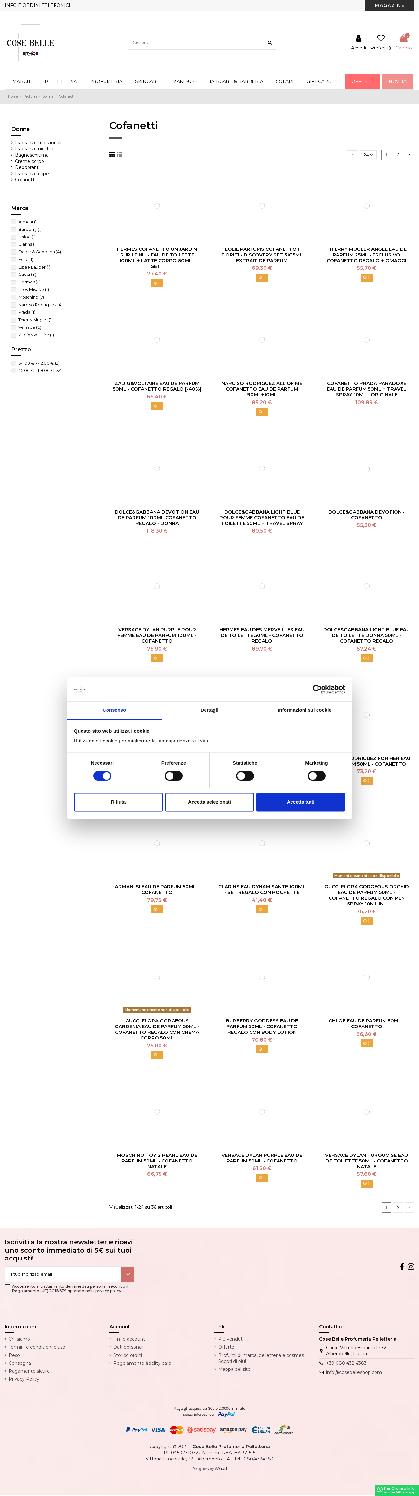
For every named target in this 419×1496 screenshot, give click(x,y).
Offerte (226, 1348)
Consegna (20, 1364)
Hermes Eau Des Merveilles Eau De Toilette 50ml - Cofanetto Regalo (261, 635)
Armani (28, 221)
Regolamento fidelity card (142, 1364)
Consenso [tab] (114, 710)
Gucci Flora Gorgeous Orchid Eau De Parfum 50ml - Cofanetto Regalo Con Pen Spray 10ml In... (366, 895)
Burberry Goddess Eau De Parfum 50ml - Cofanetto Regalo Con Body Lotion (262, 1026)
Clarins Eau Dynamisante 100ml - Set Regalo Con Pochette (261, 889)
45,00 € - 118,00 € (40, 370)
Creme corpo (29, 161)
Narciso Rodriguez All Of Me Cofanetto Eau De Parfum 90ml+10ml (261, 389)
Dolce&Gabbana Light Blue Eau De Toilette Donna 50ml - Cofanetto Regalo (366, 635)
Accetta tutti (301, 802)
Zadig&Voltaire (36, 334)
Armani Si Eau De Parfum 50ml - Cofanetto (157, 889)
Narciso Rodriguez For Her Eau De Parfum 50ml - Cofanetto (366, 761)
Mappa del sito (234, 1370)
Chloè (27, 236)
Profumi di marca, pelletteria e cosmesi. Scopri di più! (262, 1359)
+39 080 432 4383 (346, 1364)
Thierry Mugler (35, 319)
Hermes (29, 281)
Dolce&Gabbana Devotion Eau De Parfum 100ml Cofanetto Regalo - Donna (157, 517)
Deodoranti (27, 167)
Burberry (30, 229)
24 (368, 155)
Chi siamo (19, 1340)
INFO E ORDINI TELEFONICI (37, 5)
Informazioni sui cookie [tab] (304, 710)
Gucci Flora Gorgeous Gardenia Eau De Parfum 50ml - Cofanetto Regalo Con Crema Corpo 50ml (157, 1029)
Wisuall (221, 1469)
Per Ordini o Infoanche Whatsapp (396, 1490)
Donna (20, 129)
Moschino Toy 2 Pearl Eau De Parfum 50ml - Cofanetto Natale (157, 1160)
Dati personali (128, 1348)
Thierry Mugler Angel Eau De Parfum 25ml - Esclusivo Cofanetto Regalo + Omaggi (366, 254)
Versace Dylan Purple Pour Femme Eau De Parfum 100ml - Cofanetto (157, 635)
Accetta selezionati (209, 802)
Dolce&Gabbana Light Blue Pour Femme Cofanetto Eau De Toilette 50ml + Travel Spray (261, 517)
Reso (14, 1356)
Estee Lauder (34, 266)
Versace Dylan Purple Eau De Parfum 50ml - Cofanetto (261, 1158)
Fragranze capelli (33, 174)
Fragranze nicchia (34, 149)
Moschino (31, 297)
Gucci (27, 274)
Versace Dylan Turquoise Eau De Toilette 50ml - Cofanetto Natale (366, 1160)
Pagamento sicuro (29, 1372)
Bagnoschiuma (32, 155)
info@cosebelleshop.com (354, 1373)
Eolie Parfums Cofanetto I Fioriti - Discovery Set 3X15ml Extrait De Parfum (262, 254)
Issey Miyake (33, 289)
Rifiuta (118, 802)
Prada (26, 311)
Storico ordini (127, 1356)
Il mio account (129, 1340)
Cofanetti (25, 180)
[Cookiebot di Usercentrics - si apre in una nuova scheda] (317, 689)
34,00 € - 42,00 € (39, 363)
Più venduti (231, 1340)
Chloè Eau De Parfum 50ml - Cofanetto (366, 1023)
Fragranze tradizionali (38, 143)
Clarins (27, 244)
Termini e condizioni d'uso (37, 1348)
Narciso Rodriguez (40, 304)
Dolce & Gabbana (39, 251)
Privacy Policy (24, 1380)
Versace (29, 327)
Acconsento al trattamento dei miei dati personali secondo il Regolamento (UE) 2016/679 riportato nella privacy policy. (70, 1289)
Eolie (25, 259)
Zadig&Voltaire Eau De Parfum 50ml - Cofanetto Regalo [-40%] (157, 386)
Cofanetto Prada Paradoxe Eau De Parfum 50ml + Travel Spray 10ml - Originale (366, 389)
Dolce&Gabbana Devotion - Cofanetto (366, 515)
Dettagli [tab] (210, 710)
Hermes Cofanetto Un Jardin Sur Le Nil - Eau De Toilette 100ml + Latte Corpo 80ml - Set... (157, 257)
